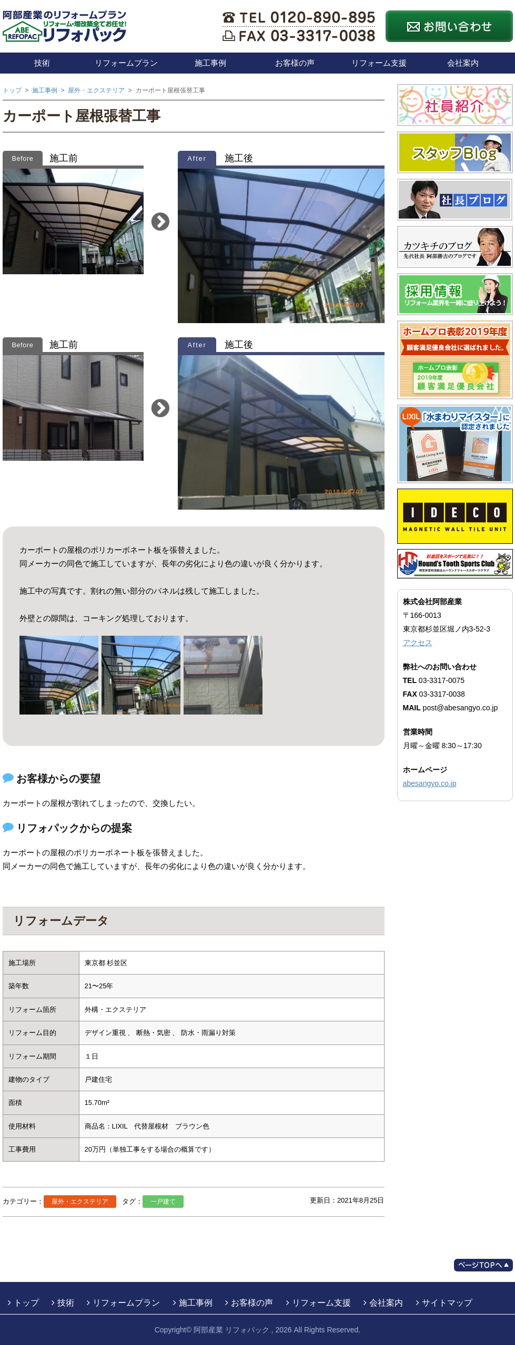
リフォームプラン (126, 62)
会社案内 (463, 62)
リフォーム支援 (379, 62)
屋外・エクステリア (80, 1201)
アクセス (417, 642)
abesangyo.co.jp (430, 783)
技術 (42, 62)
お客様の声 (295, 62)
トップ (26, 1302)
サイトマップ (447, 1302)
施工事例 (210, 62)
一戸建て (163, 1201)
